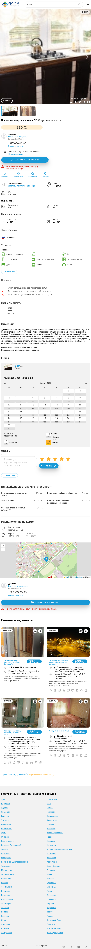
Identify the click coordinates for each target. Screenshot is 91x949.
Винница (13, 775)
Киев (49, 803)
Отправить (48, 465)
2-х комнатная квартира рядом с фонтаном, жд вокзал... (58, 662)
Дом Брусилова (8, 500)
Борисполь (51, 908)
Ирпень (50, 916)
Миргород (51, 887)
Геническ (51, 812)
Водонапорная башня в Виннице (62, 493)
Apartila (4, 775)
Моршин (50, 903)
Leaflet (67, 577)
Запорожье (52, 820)
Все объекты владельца (17, 136)
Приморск (51, 899)
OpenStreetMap (78, 577)
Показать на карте (16, 154)
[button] (46, 559)
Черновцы (51, 845)
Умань (49, 874)
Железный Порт (54, 920)
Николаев (51, 828)
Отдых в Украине (40, 945)
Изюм (49, 891)
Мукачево (51, 883)
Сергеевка (51, 895)
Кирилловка (52, 816)
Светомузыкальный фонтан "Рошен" (14, 494)
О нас (4, 945)
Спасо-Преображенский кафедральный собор (58, 501)
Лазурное (51, 924)
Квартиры (22, 775)
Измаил (50, 878)
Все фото (7, 101)
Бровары (51, 870)
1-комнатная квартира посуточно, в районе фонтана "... (12, 662)
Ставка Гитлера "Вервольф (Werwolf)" (13, 509)
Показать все (9, 272)
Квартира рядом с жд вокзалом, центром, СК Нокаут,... (13, 732)
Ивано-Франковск (55, 833)
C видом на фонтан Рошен (59, 731)
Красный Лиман (54, 928)
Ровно (49, 837)
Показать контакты (15, 146)
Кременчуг (51, 853)
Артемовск (51, 858)
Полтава (50, 824)
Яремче (50, 912)
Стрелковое (52, 799)
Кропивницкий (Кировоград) (59, 849)
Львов (50, 808)
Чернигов (51, 841)
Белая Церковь (53, 866)
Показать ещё (9, 475)
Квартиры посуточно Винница (21, 186)
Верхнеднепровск (55, 933)
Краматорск (52, 862)
